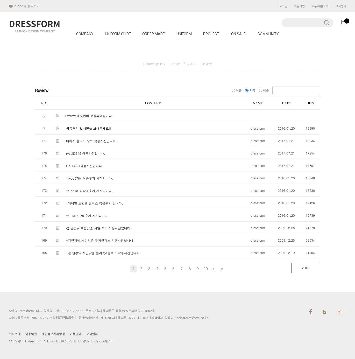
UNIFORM (184, 34)
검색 (326, 22)
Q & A (191, 63)
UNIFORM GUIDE (118, 34)
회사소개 (14, 334)
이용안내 (75, 334)
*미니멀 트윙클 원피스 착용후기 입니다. (94, 203)
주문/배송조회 (320, 6)
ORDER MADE (153, 34)
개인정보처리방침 (53, 334)
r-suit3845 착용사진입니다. (85, 153)
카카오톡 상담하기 (24, 6)
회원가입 (299, 6)
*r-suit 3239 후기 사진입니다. (87, 215)
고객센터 (340, 6)
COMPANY (85, 34)
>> (222, 268)
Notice (175, 63)
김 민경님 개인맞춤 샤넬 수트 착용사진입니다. (99, 228)
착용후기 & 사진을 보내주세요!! (88, 128)
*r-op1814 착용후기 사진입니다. (89, 190)
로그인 (283, 6)
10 (206, 269)
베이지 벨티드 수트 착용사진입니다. (91, 141)
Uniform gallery (154, 63)
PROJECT (211, 34)
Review (207, 63)
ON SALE (238, 34)
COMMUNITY (268, 34)
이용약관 (31, 334)
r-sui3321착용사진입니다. (84, 166)
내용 (264, 90)
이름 (237, 90)
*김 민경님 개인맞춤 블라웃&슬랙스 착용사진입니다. (103, 253)
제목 (250, 90)
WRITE (306, 267)
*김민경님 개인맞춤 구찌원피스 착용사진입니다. (100, 240)
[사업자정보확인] (64, 317)
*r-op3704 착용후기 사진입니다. (89, 178)
